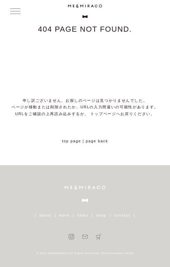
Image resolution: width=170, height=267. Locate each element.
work (64, 215)
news (82, 215)
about (45, 215)
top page (71, 141)
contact (122, 215)
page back (97, 141)
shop (101, 215)
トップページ (103, 114)
